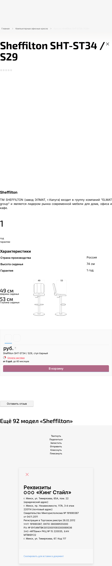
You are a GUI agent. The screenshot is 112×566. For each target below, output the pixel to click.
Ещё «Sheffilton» (54, 422)
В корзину (56, 370)
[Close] (28, 477)
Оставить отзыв (17, 406)
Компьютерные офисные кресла (31, 28)
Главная (5, 28)
